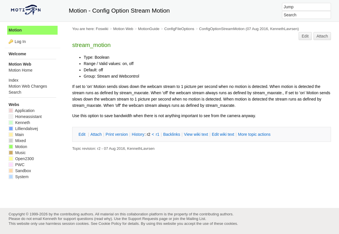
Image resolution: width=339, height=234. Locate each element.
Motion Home (20, 70)
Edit (305, 36)
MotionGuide (149, 29)
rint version (117, 134)
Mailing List (195, 219)
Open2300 (21, 158)
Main (16, 134)
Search (15, 92)
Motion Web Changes (28, 86)
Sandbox (20, 170)
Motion (15, 30)
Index (13, 80)
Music (17, 152)
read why (103, 219)
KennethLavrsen (284, 29)
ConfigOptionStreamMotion (222, 29)
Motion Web (123, 29)
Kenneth (19, 122)
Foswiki (102, 29)
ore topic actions (254, 134)
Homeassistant (25, 116)
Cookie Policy (110, 223)
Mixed (17, 140)
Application (22, 110)
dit (83, 134)
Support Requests (143, 219)
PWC (17, 164)
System (19, 176)
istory (138, 134)
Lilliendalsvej (23, 128)
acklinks (171, 134)
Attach (322, 36)
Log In (20, 41)
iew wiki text (196, 134)
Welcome (17, 54)
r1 (157, 134)
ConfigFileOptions (179, 29)
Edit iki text (223, 134)
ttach (96, 134)
